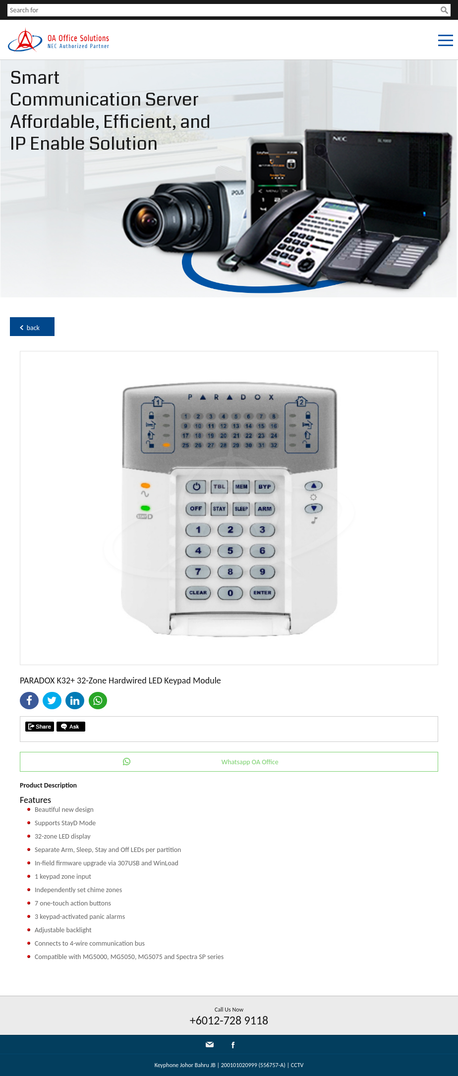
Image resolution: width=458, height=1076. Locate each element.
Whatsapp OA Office (250, 762)
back (33, 328)
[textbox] (224, 10)
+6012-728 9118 (229, 1020)
